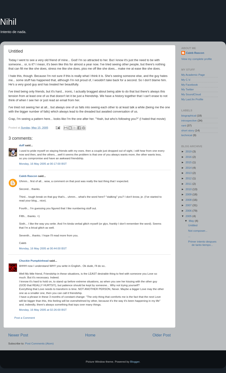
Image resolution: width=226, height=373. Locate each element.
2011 (189, 183)
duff (21, 145)
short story (187, 130)
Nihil (8, 22)
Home (90, 335)
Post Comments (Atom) (39, 343)
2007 (189, 205)
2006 (189, 210)
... (189, 236)
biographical (188, 115)
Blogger (135, 361)
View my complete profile (196, 58)
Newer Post (18, 335)
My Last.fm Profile (192, 99)
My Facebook (189, 84)
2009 (189, 194)
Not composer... (197, 230)
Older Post (162, 335)
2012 (189, 178)
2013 (189, 172)
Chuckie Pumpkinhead (33, 260)
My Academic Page (193, 74)
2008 (189, 199)
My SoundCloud (191, 94)
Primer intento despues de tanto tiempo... (202, 243)
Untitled (193, 225)
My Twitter (187, 89)
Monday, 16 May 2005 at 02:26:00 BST (43, 309)
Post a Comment (24, 317)
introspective (189, 120)
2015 (189, 162)
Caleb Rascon (28, 175)
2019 (189, 151)
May (192, 220)
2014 (189, 167)
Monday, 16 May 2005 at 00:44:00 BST (43, 248)
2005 (189, 216)
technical (186, 135)
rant (183, 125)
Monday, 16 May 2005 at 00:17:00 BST (43, 163)
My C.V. (186, 79)
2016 (189, 156)
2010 (189, 189)
